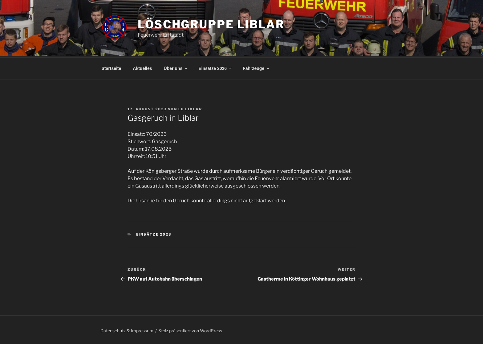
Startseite (111, 67)
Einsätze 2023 (154, 233)
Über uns (176, 67)
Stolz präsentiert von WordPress (190, 329)
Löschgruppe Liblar (211, 24)
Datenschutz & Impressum (126, 329)
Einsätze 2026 (215, 67)
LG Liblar (190, 108)
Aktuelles (142, 67)
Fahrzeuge (256, 67)
